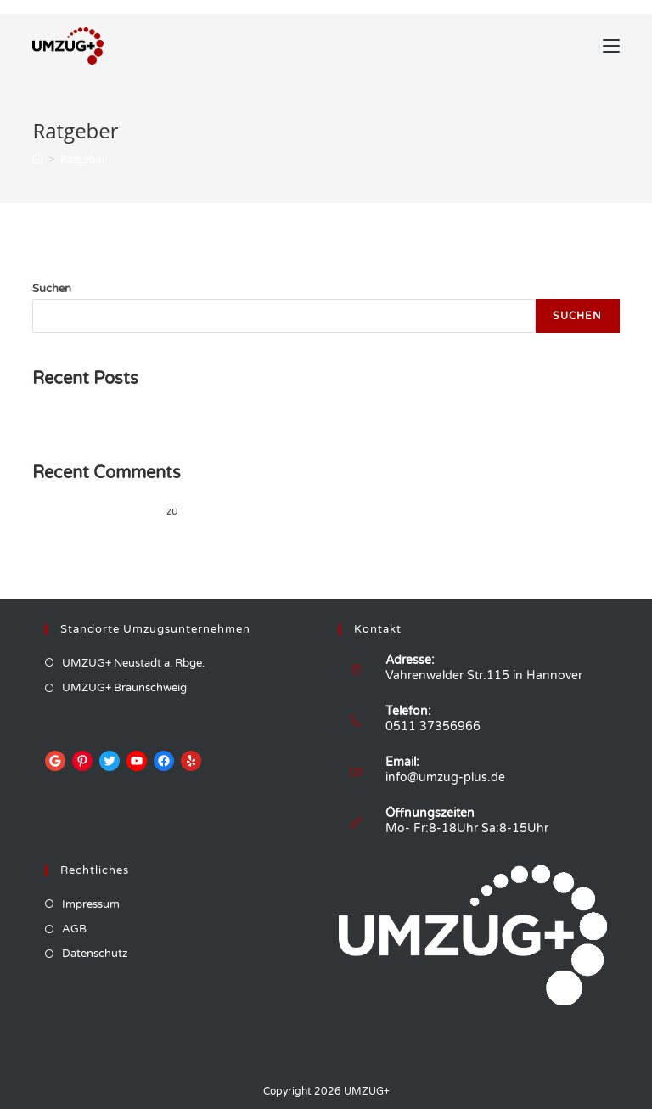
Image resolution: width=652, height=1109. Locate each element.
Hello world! (62, 417)
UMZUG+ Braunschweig (124, 688)
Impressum (91, 904)
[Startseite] (37, 158)
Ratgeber (83, 158)
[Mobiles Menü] (611, 45)
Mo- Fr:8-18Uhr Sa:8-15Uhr (466, 828)
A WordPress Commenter (98, 511)
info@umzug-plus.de (445, 777)
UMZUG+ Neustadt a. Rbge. (133, 663)
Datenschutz (94, 953)
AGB (74, 929)
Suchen (51, 289)
